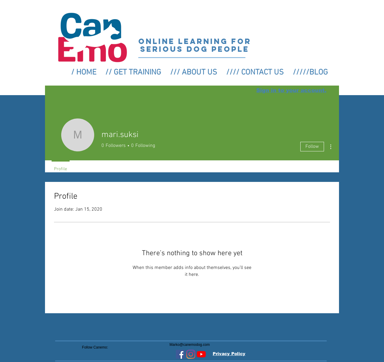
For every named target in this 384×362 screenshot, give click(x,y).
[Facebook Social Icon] (180, 354)
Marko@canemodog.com (190, 345)
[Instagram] (190, 354)
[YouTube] (201, 354)
